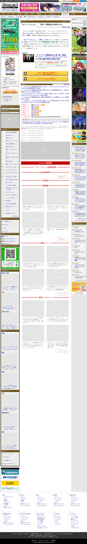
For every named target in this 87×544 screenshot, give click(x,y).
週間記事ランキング (8, 221)
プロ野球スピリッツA (79, 231)
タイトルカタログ (25, 505)
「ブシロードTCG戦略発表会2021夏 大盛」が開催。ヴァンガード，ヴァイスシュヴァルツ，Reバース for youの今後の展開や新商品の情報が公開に (51, 57)
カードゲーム (44, 121)
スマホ (32, 14)
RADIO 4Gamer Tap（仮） (11, 167)
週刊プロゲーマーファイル (12, 140)
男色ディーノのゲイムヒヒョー (12, 150)
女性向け (39, 14)
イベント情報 (19, 16)
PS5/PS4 (19, 14)
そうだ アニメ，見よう (11, 169)
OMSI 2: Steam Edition (79, 235)
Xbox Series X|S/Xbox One (9, 238)
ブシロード (48, 16)
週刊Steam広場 (9, 161)
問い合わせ (26, 1)
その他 (72, 526)
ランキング (82, 0)
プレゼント (6, 224)
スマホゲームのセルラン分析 (12, 154)
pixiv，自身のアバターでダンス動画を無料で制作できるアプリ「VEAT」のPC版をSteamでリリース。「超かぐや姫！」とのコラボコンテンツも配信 (80, 214)
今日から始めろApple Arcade (12, 179)
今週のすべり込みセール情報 (12, 158)
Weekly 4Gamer (9, 135)
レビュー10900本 (6, 10)
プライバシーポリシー (9, 453)
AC (59, 14)
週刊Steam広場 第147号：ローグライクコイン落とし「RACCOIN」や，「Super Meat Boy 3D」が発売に (33, 208)
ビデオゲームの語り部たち (12, 195)
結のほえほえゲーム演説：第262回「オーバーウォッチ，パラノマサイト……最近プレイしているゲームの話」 (57, 208)
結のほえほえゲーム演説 (11, 176)
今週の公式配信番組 (10, 143)
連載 (25, 16)
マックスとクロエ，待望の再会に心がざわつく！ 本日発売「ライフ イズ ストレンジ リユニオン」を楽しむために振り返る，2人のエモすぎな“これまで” (10, 288)
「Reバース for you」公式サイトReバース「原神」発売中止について (47, 73)
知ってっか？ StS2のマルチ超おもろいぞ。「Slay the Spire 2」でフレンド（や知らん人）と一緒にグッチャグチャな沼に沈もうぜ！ (10, 348)
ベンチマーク (57, 524)
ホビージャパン (31, 16)
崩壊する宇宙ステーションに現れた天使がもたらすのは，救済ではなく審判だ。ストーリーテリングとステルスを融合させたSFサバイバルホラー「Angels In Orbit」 (80, 171)
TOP (3, 14)
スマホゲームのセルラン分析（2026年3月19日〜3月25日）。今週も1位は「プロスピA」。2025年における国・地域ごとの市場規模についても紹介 (80, 164)
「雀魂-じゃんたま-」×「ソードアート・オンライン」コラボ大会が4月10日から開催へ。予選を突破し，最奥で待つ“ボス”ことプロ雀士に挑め (80, 200)
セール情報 (40, 520)
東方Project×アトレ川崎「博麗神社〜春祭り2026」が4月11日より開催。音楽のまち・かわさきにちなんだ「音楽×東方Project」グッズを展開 (80, 193)
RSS (2, 1)
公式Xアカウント (9, 1)
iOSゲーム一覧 (41, 526)
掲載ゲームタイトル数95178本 (10, 9)
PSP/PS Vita (73, 495)
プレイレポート (41, 498)
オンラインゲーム (8, 497)
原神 (35, 107)
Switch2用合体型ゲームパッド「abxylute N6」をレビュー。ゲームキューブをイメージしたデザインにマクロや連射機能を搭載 (57, 288)
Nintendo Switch (7, 243)
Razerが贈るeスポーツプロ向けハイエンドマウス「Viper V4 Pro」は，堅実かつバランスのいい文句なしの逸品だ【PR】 (33, 265)
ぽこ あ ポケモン (78, 271)
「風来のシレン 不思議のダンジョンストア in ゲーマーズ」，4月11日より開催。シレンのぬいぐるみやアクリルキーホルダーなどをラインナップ (80, 156)
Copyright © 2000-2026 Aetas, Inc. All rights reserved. (43, 542)
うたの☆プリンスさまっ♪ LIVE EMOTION (80, 277)
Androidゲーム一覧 (42, 527)
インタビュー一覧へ (62, 351)
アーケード (72, 513)
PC (8, 14)
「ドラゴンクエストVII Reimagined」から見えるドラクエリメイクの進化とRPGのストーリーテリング (9, 307)
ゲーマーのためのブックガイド (12, 173)
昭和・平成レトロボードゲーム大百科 (12, 188)
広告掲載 (53, 540)
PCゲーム (6, 236)
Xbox (13, 14)
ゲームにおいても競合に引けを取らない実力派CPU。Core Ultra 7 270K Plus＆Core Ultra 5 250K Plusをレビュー (33, 288)
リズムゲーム (74, 524)
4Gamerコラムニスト (10, 192)
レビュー (3, 16)
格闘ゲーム (74, 519)
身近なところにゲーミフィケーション (12, 207)
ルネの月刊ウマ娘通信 (11, 185)
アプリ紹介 (40, 522)
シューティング (75, 522)
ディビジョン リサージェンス (80, 252)
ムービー (6, 100)
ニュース (6, 98)
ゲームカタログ (75, 527)
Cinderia (76, 227)
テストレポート (58, 517)
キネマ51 (8, 210)
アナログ (65, 14)
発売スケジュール (25, 504)
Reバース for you (10, 72)
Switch (26, 14)
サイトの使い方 (18, 1)
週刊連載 (6, 504)
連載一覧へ (15, 216)
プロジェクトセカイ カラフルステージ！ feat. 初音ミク (80, 266)
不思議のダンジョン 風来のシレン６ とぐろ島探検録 (80, 259)
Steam (76, 247)
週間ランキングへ (82, 218)
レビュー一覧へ (62, 293)
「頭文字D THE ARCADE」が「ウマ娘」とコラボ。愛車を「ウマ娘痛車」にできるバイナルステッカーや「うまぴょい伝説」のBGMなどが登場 (80, 149)
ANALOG (38, 121)
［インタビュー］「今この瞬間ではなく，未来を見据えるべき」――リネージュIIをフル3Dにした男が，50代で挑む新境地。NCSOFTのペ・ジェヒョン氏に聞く (9, 447)
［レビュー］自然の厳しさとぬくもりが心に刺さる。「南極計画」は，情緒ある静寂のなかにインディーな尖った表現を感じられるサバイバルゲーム (9, 387)
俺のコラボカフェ (10, 182)
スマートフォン (40, 513)
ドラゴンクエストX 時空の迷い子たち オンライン (80, 242)
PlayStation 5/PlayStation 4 (9, 241)
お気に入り (68, 0)
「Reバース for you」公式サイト (46, 79)
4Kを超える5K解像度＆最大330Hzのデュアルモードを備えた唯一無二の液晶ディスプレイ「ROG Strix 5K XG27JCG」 (57, 265)
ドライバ (6, 231)
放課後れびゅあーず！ (11, 213)
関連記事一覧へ (67, 84)
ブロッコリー (56, 16)
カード (49, 121)
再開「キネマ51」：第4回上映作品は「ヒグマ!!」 (57, 230)
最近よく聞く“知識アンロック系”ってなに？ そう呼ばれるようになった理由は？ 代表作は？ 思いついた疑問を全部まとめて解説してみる (10, 327)
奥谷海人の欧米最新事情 (11, 132)
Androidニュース (41, 517)
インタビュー (10, 16)
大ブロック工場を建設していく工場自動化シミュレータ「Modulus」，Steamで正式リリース (80, 207)
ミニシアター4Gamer (10, 197)
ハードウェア (52, 14)
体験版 (5, 500)
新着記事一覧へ (62, 176)
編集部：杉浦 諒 (66, 27)
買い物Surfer (8, 200)
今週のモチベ (9, 138)
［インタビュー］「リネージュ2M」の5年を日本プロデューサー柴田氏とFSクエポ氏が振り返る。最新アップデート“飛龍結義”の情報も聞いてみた (57, 345)
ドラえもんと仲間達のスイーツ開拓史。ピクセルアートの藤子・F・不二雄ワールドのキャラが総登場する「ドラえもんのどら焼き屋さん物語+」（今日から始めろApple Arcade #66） (33, 232)
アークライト (41, 16)
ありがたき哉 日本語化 (11, 203)
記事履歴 (76, 0)
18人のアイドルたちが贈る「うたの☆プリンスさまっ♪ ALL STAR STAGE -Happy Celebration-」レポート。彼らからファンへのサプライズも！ (80, 178)
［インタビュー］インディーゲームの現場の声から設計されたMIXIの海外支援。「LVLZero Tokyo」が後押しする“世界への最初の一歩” (10, 408)
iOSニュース (40, 515)
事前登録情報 (40, 519)
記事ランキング (8, 507)
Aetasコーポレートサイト (9, 463)
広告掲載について (8, 460)
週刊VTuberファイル (10, 146)
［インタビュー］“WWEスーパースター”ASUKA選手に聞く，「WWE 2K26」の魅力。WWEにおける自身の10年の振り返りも (9, 428)
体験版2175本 (14, 10)
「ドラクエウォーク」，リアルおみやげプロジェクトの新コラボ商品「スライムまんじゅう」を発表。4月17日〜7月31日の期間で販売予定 (80, 185)
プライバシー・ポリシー (44, 540)
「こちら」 (51, 535)
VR (45, 14)
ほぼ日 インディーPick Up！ (12, 164)
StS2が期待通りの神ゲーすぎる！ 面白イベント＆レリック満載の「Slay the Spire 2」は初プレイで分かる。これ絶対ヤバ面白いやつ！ (10, 367)
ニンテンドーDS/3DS (24, 513)
